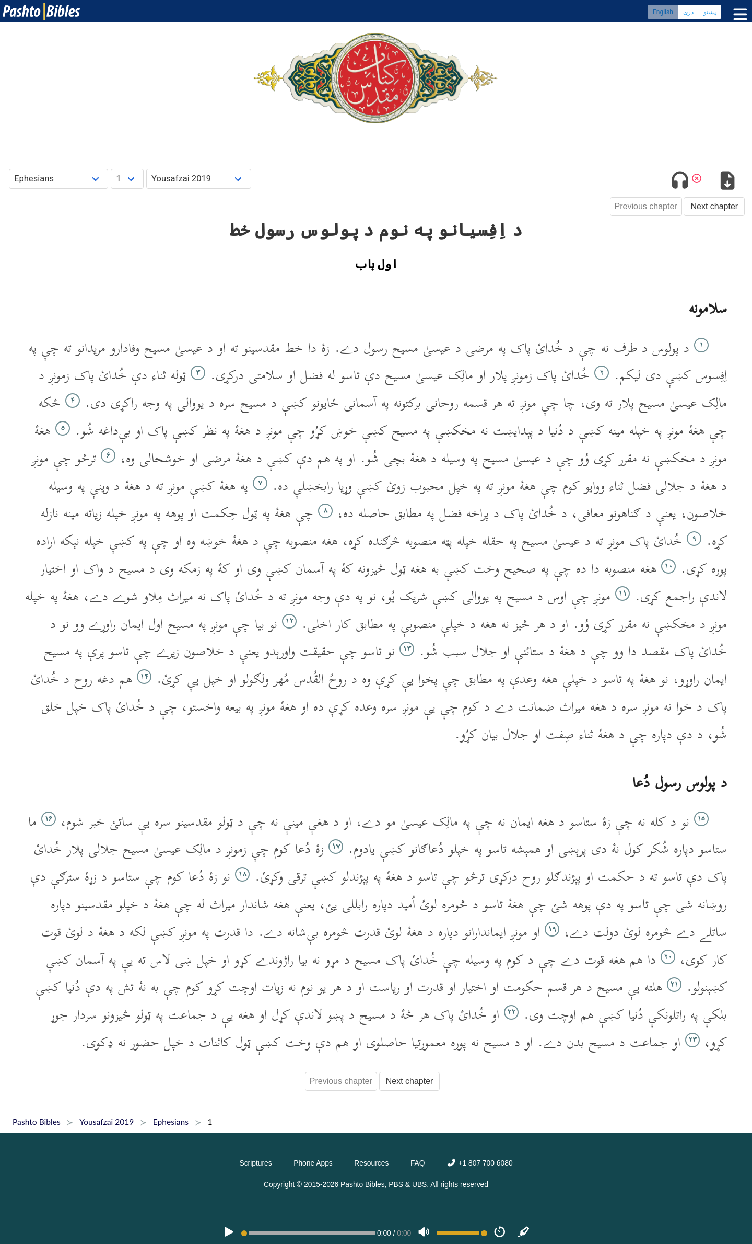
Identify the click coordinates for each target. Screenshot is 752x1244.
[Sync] (524, 1233)
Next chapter (714, 206)
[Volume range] (462, 1233)
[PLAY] (229, 1233)
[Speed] (500, 1233)
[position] (308, 1233)
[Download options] (727, 182)
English (663, 13)
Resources (371, 1163)
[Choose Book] (59, 178)
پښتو (709, 13)
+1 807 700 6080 (479, 1163)
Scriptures (255, 1163)
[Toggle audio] (680, 182)
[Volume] (424, 1233)
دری (688, 13)
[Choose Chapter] (127, 178)
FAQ (417, 1163)
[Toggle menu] (738, 15)
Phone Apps (313, 1163)
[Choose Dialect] (198, 178)
